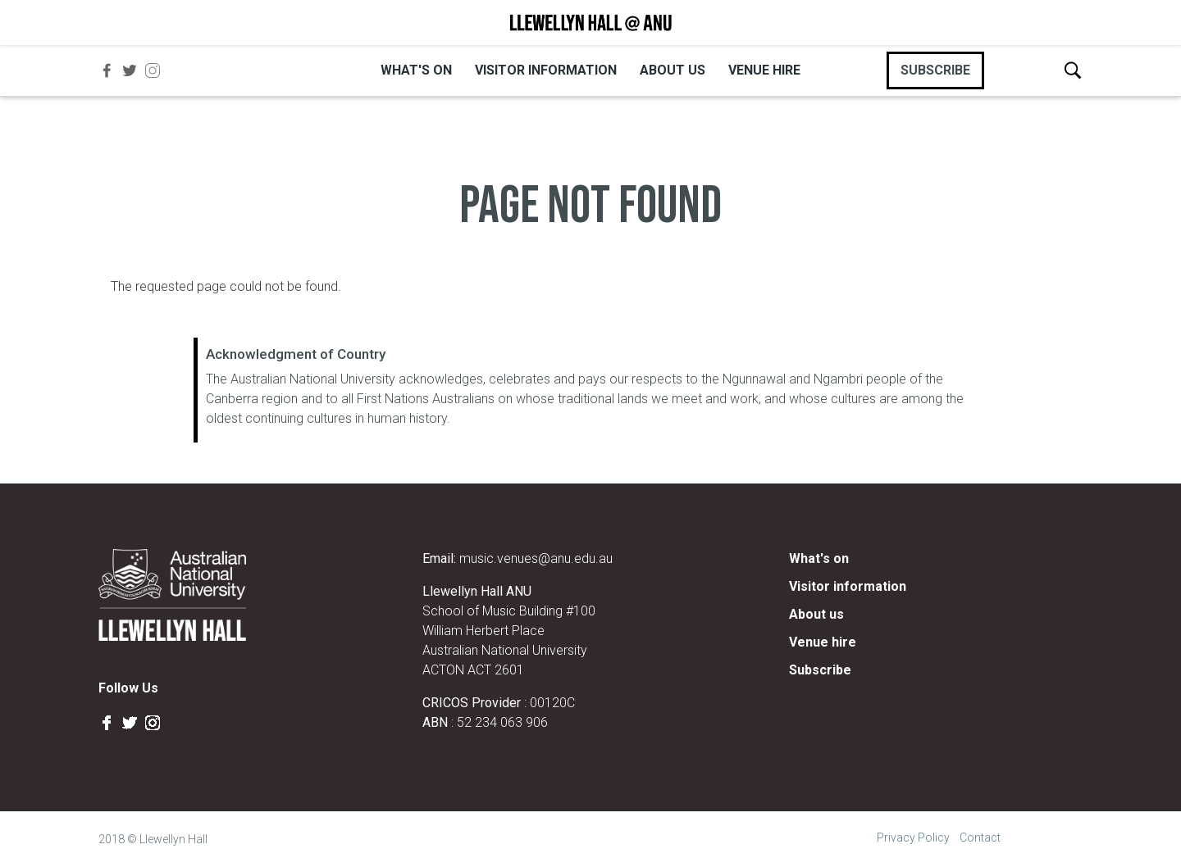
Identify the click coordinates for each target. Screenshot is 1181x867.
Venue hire (764, 70)
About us (672, 70)
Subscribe (820, 670)
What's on (416, 70)
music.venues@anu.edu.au (536, 558)
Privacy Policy (913, 837)
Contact (980, 837)
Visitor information (546, 70)
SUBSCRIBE (935, 70)
